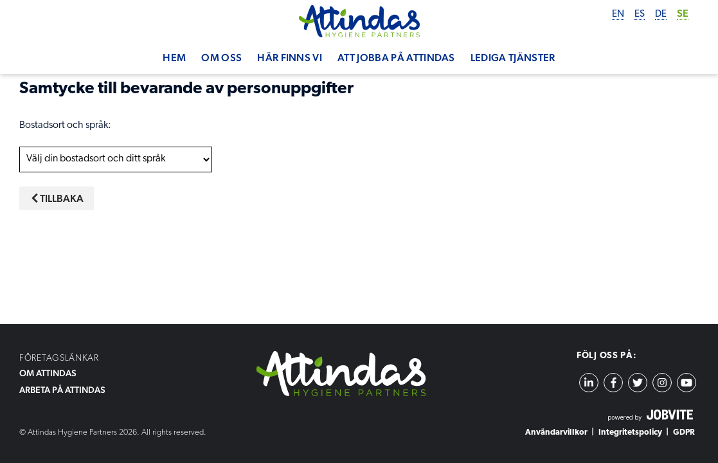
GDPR (684, 432)
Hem (174, 57)
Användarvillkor (556, 432)
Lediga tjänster (513, 57)
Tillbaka (57, 198)
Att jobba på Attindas (396, 57)
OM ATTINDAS (47, 373)
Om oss (221, 57)
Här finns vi (289, 57)
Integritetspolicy (630, 432)
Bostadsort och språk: (65, 125)
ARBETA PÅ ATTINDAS (62, 390)
